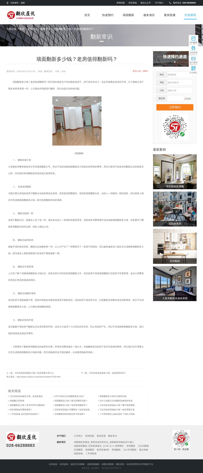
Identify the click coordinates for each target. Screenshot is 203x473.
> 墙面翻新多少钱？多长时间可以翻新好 (26, 405)
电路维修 (78, 453)
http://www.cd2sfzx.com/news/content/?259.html (39, 377)
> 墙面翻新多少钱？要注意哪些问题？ (70, 401)
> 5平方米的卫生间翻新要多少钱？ (69, 396)
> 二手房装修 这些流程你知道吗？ (23, 414)
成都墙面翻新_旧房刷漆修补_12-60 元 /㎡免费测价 (99, 446)
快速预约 (108, 15)
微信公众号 (146, 3)
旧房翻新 (78, 449)
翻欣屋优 (120, 464)
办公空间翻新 (130, 449)
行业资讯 (190, 15)
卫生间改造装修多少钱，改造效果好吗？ (107, 373)
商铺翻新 (116, 449)
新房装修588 (103, 449)
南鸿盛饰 (64, 464)
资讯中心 (32, 29)
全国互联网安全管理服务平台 (140, 464)
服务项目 (149, 15)
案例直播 (169, 15)
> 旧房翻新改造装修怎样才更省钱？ (69, 414)
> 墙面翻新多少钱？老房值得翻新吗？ (70, 405)
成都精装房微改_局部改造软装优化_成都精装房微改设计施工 (104, 442)
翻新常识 (45, 29)
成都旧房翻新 (108, 464)
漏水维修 (143, 449)
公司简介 (78, 436)
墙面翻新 (128, 15)
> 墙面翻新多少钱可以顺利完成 (112, 396)
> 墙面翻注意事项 (16, 401)
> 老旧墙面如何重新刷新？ (20, 409)
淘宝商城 (132, 3)
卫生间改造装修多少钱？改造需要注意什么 (34, 373)
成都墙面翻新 (93, 464)
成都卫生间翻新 (77, 464)
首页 (87, 15)
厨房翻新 (130, 446)
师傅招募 (121, 3)
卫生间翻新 (143, 446)
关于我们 (159, 3)
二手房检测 (90, 453)
